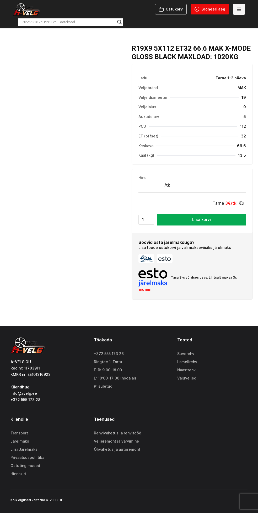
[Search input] (68, 22)
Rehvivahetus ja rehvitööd (117, 433)
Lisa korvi (201, 219)
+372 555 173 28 (109, 353)
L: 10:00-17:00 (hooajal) (115, 378)
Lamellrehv (187, 362)
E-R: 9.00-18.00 (108, 370)
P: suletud (103, 386)
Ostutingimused (25, 465)
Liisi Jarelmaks (23, 449)
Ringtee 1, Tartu (108, 362)
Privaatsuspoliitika (27, 457)
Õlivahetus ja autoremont (117, 449)
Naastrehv (186, 370)
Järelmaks (19, 441)
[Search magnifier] (119, 22)
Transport (19, 433)
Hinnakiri (18, 473)
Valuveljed (186, 378)
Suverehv (185, 353)
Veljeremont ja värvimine (116, 441)
